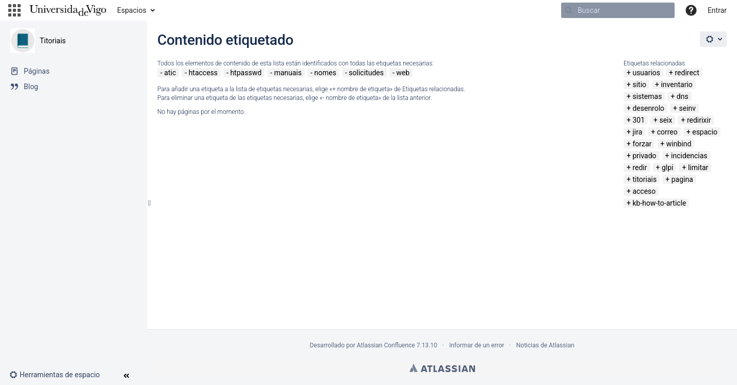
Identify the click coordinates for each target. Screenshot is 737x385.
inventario (676, 84)
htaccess (203, 73)
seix (665, 120)
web (403, 73)
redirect (687, 73)
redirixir (699, 120)
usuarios (646, 73)
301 (638, 120)
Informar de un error (476, 345)
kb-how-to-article (659, 203)
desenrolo (648, 108)
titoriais (644, 179)
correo (667, 132)
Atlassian (442, 368)
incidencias (689, 156)
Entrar (717, 10)
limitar (698, 167)
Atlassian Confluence (386, 345)
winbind (679, 144)
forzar (641, 144)
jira (637, 132)
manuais (288, 73)
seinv (687, 108)
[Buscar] (618, 10)
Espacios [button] (131, 10)
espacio (704, 132)
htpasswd (245, 73)
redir (639, 167)
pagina (682, 179)
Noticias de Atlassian (545, 345)
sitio (639, 84)
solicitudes (366, 73)
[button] (14, 10)
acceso (644, 191)
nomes (325, 73)
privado (644, 156)
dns (683, 96)
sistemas (647, 96)
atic (170, 73)
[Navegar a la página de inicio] (68, 10)
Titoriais (53, 41)
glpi (668, 167)
